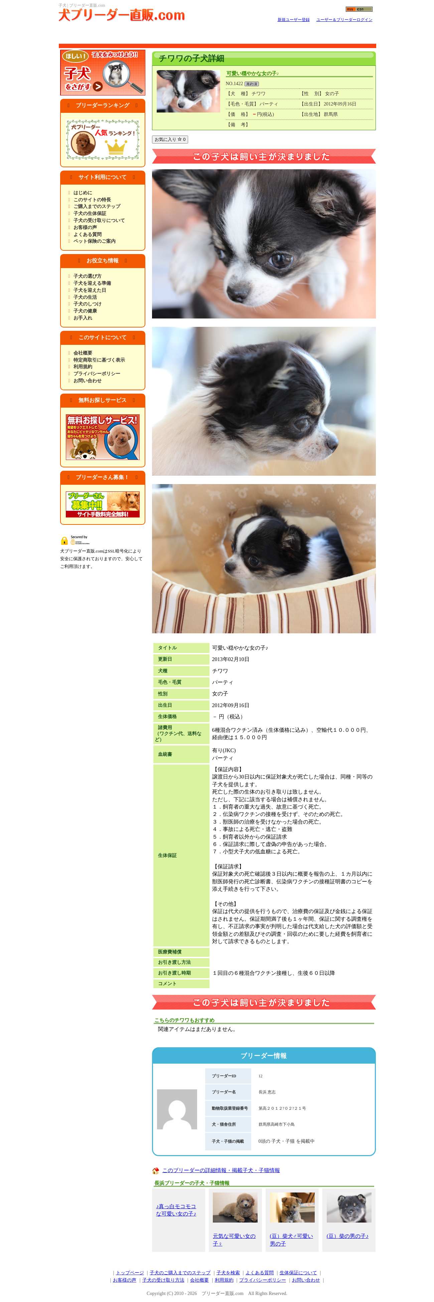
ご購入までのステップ (97, 206)
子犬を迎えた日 (90, 290)
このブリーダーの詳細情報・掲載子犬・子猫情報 (221, 1170)
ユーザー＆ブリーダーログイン (344, 19)
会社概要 (83, 353)
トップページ (130, 1272)
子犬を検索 (228, 1272)
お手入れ (83, 317)
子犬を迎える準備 (92, 283)
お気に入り (170, 139)
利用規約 (83, 366)
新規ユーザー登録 (294, 19)
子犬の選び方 (88, 276)
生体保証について (298, 1272)
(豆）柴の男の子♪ (349, 1215)
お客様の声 (85, 227)
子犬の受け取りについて (99, 220)
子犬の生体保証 (90, 213)
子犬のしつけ (88, 303)
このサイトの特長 (92, 199)
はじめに (83, 192)
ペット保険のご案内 (95, 241)
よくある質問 (88, 234)
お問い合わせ (88, 380)
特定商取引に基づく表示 (99, 360)
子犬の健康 (85, 310)
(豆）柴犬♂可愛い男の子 (292, 1219)
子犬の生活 (85, 297)
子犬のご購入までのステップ (180, 1272)
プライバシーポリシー (97, 373)
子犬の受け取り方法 (163, 1280)
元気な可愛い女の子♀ (235, 1219)
